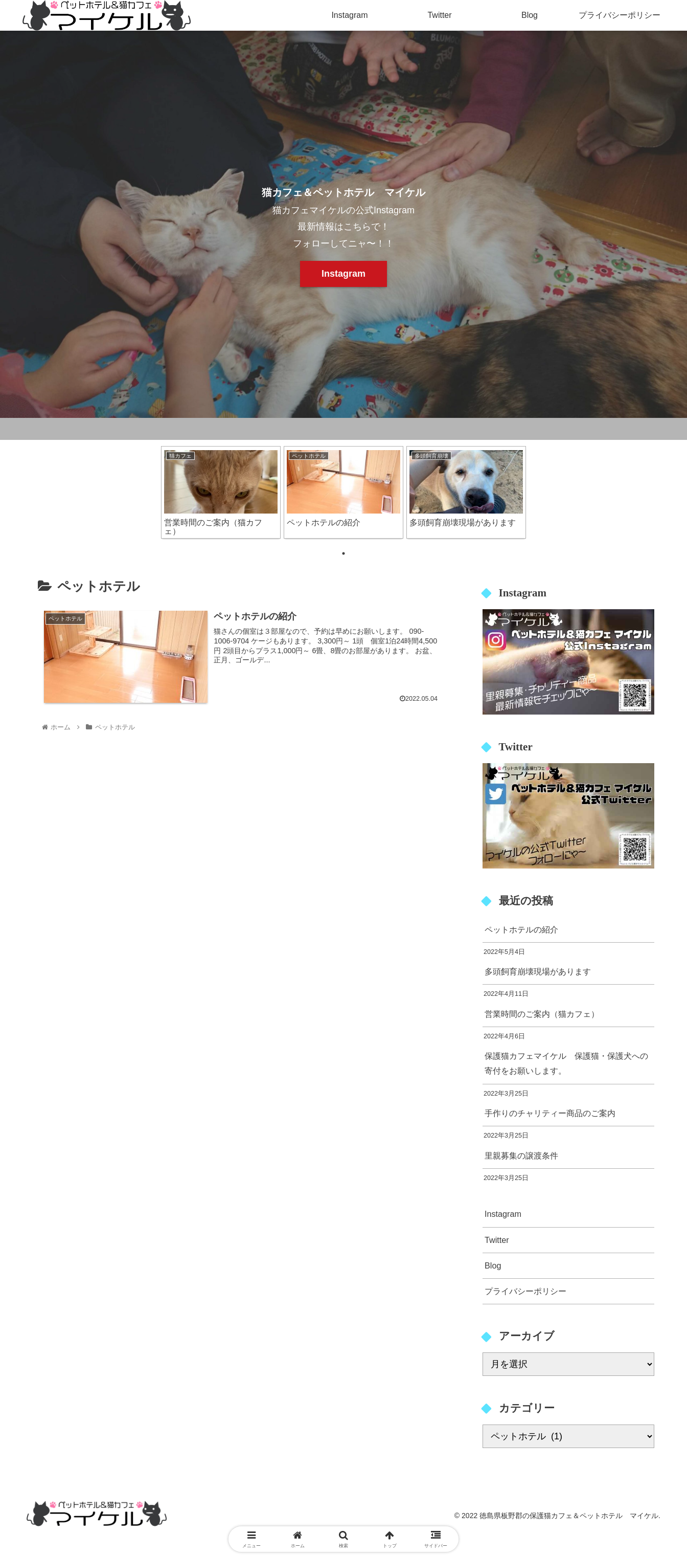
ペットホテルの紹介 (521, 929)
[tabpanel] (221, 492)
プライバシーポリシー (525, 1291)
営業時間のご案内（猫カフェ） (542, 1013)
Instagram (343, 274)
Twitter (497, 1239)
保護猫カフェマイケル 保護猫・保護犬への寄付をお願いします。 (566, 1063)
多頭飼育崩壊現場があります (538, 971)
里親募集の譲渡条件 (521, 1155)
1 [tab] (343, 553)
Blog (493, 1265)
